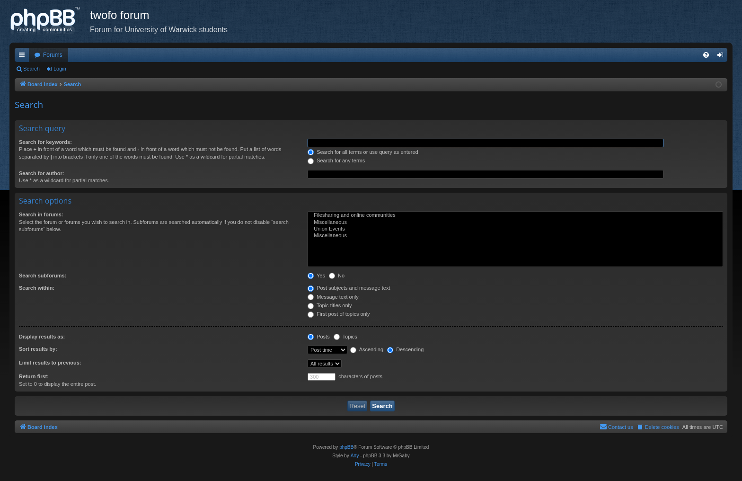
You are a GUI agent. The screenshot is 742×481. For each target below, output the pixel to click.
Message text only (333, 297)
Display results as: (42, 336)
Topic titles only (330, 305)
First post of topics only (339, 314)
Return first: (34, 376)
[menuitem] (706, 55)
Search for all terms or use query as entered (363, 152)
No (336, 275)
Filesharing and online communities (515, 215)
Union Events (515, 229)
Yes (316, 275)
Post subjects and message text (349, 288)
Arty (355, 455)
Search (31, 68)
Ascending (366, 349)
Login (59, 68)
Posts (319, 336)
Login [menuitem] (722, 57)
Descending (405, 349)
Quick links (23, 57)
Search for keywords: (45, 142)
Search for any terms (336, 160)
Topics (345, 336)
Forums (52, 55)
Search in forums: (41, 214)
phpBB (346, 447)
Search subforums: (42, 275)
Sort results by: (38, 349)
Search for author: (41, 173)
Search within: (36, 288)
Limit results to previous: (50, 362)
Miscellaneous (515, 222)
